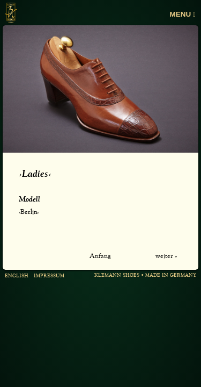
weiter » (166, 256)
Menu (183, 14)
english (16, 276)
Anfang (100, 256)
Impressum (49, 276)
